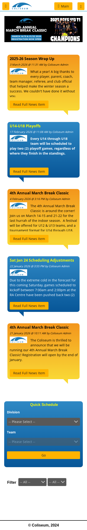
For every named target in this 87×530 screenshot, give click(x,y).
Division (13, 412)
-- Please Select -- (22, 421)
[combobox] (43, 422)
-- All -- (25, 482)
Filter (11, 482)
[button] (5, 6)
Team (11, 432)
